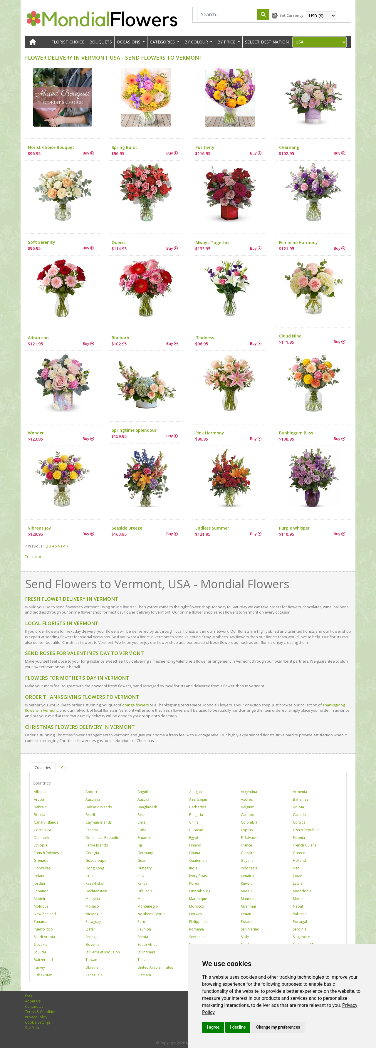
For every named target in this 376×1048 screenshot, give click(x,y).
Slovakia (40, 944)
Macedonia (302, 891)
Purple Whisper (294, 528)
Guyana (247, 860)
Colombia (249, 822)
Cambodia (249, 814)
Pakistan (300, 913)
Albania (40, 791)
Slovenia (92, 944)
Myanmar (248, 906)
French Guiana (305, 845)
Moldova (41, 906)
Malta (142, 898)
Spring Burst (124, 147)
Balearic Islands (98, 807)
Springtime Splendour (134, 430)
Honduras (42, 868)
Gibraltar (248, 852)
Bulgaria (196, 814)
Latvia (298, 883)
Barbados (197, 807)
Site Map (32, 1027)
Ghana (194, 852)
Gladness (204, 337)
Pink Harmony (209, 433)
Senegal (91, 936)
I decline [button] (238, 1027)
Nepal (298, 906)
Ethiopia (40, 845)
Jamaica (247, 875)
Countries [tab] (43, 767)
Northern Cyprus (151, 913)
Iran (296, 868)
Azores (247, 799)
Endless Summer (212, 528)
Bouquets (100, 42)
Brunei (142, 814)
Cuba (141, 829)
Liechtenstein (96, 891)
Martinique (198, 898)
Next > (63, 546)
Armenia (300, 791)
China (194, 822)
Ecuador (144, 837)
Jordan (39, 883)
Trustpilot (33, 556)
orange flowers (135, 705)
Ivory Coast (198, 875)
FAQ (28, 995)
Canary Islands (46, 822)
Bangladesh (147, 807)
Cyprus (247, 829)
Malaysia (92, 898)
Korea (194, 883)
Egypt (193, 837)
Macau (246, 891)
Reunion (144, 929)
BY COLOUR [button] (196, 42)
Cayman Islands (98, 822)
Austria (143, 799)
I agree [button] (213, 1027)
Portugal (300, 921)
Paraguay (93, 921)
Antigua (195, 791)
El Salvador (250, 837)
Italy (140, 875)
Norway (195, 913)
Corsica (299, 822)
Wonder (36, 433)
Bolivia (298, 807)
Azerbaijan (198, 799)
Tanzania (144, 959)
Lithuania (144, 891)
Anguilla (144, 791)
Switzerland (43, 959)
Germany (145, 852)
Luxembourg (199, 891)
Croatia (91, 829)
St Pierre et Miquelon (102, 952)
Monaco (92, 906)
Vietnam (144, 975)
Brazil (90, 814)
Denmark (41, 837)
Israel (90, 875)
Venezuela (94, 975)
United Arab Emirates (155, 967)
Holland (299, 860)
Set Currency (291, 15)
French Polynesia (48, 852)
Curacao (196, 829)
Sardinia (299, 929)
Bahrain (40, 807)
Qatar (90, 929)
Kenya (142, 883)
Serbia (142, 936)
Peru (141, 921)
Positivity (204, 147)
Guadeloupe (95, 860)
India (193, 868)
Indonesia (249, 868)
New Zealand (45, 913)
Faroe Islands (96, 845)
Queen (118, 242)
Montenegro (147, 906)
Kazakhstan (94, 883)
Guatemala (198, 860)
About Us (33, 1001)
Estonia (299, 837)
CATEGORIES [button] (163, 42)
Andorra (92, 791)
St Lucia (40, 952)
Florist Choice (67, 42)
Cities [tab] (65, 767)
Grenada (41, 860)
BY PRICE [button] (226, 42)
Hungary (144, 868)
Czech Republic (305, 829)
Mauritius (248, 898)
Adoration (38, 337)
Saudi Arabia (44, 936)
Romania (196, 929)
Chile (141, 822)
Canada (299, 814)
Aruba (39, 799)
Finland (195, 845)
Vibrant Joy (39, 528)
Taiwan (91, 959)
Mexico (299, 898)
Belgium (247, 807)
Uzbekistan (43, 975)
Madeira (41, 898)
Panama (40, 921)
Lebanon (41, 891)
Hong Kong (94, 868)
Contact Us (34, 1006)
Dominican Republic (102, 837)
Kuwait (246, 883)
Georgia (92, 852)
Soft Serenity (41, 242)
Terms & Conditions (41, 1011)
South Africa (147, 944)
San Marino (250, 929)
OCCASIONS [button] (129, 42)
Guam (142, 860)
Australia (92, 799)
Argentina (249, 791)
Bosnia (39, 814)
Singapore (301, 936)
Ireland (40, 875)
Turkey (39, 967)
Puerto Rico (43, 929)
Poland (247, 921)
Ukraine (91, 967)
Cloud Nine (290, 336)
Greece (299, 852)
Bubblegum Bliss (296, 433)
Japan (297, 875)
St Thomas (146, 952)
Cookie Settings (38, 1022)
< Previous (33, 546)
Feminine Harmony (298, 242)
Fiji (139, 845)
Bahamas (300, 799)
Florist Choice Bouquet (51, 147)
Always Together (212, 242)
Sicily (245, 936)
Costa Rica (42, 829)
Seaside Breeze (127, 528)
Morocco (196, 906)
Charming (289, 147)
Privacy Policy (36, 1017)
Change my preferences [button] (278, 1027)
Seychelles (197, 936)
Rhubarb (120, 337)
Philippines (198, 921)
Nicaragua (94, 913)
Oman (246, 913)
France (246, 845)
